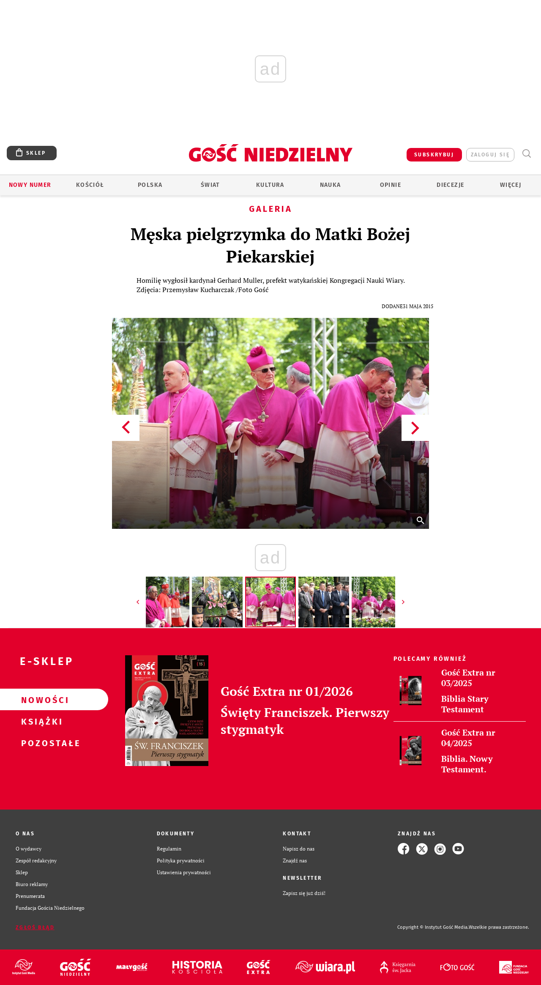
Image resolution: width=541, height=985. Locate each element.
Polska (150, 185)
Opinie (390, 185)
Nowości (40, 699)
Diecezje (450, 185)
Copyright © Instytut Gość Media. (433, 927)
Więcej (510, 185)
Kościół (90, 185)
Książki (40, 721)
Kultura (270, 185)
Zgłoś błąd (35, 927)
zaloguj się (490, 155)
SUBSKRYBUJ (434, 155)
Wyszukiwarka (526, 153)
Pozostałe (40, 742)
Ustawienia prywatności (184, 872)
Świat (210, 185)
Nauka (330, 185)
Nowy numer (30, 185)
